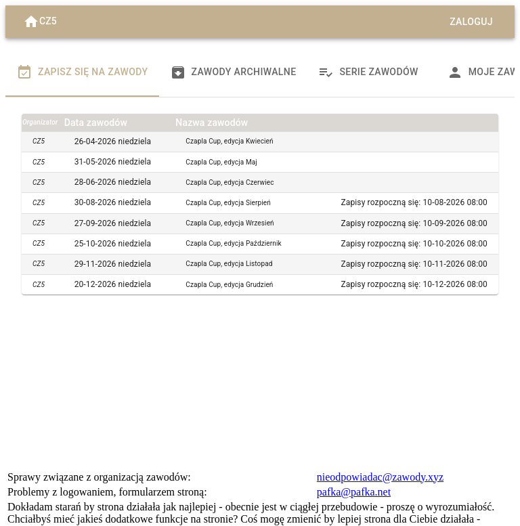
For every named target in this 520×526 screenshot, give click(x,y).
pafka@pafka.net (354, 492)
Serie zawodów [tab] (368, 72)
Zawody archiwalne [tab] (233, 72)
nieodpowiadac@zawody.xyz (380, 477)
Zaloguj (471, 22)
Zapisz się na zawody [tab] (82, 72)
